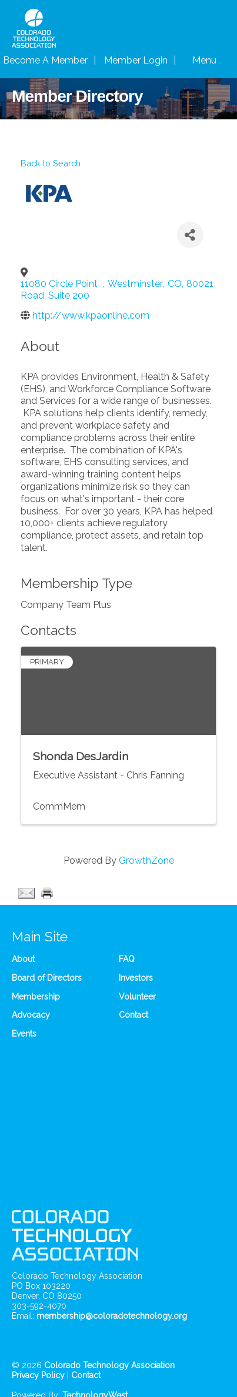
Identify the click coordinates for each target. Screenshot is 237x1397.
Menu (204, 60)
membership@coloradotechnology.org (111, 1316)
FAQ (127, 959)
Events (24, 1033)
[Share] (190, 235)
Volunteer (137, 996)
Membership (36, 996)
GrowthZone (146, 860)
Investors (136, 977)
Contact (133, 1015)
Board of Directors (47, 977)
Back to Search (51, 163)
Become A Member (45, 60)
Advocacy (31, 1015)
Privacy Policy (38, 1375)
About (23, 959)
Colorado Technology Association (109, 1365)
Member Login (136, 60)
